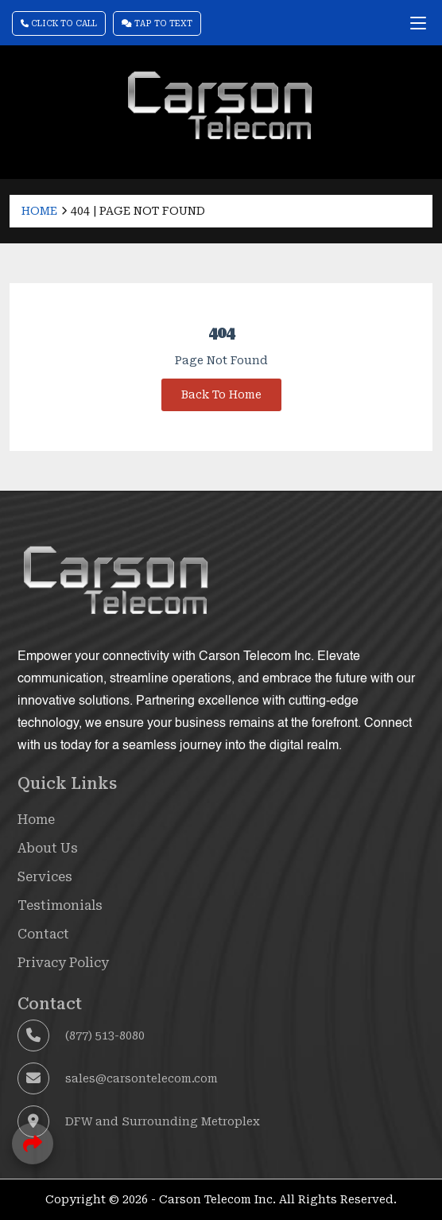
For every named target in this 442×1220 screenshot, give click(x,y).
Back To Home (221, 394)
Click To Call (59, 23)
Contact (43, 934)
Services (44, 876)
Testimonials (60, 905)
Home (39, 210)
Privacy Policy (63, 962)
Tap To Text (157, 23)
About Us (47, 848)
